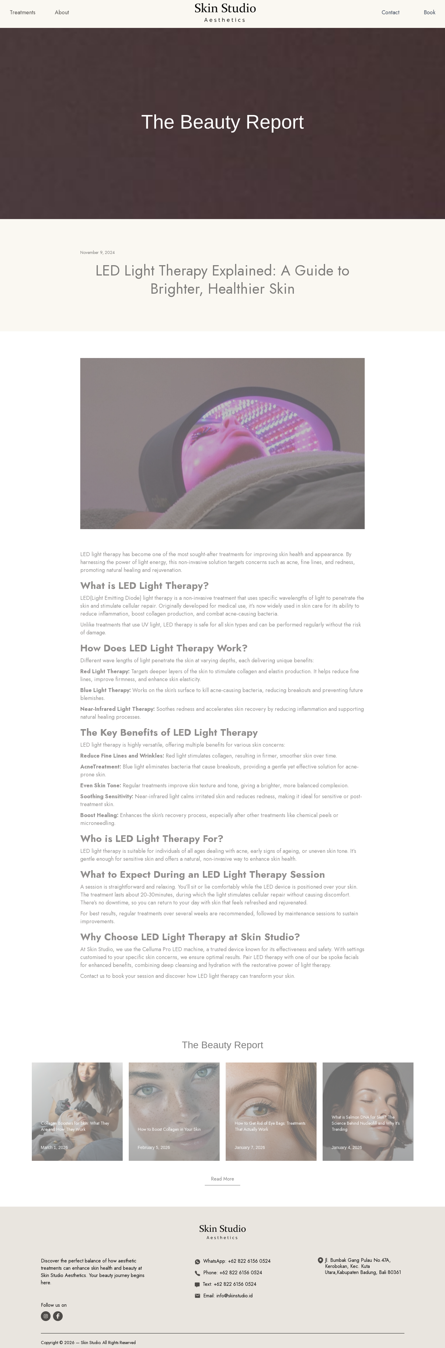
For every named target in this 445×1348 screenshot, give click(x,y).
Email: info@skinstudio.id (228, 1295)
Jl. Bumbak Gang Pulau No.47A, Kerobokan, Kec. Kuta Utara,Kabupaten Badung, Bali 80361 (363, 1266)
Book (429, 12)
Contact (391, 12)
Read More (222, 1178)
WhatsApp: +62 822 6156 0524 (237, 1261)
